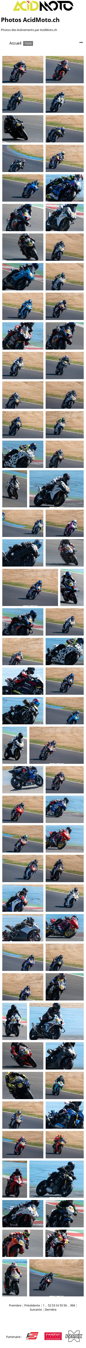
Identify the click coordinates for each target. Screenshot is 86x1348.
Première (15, 1305)
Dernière (50, 1309)
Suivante (36, 1309)
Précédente (32, 1305)
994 (72, 1305)
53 (53, 1305)
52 (49, 1305)
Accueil (15, 43)
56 (65, 1305)
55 (61, 1305)
